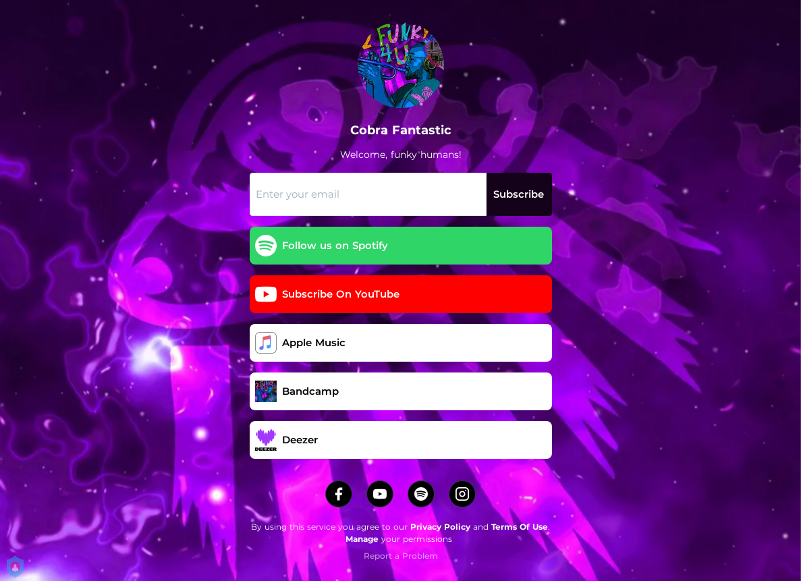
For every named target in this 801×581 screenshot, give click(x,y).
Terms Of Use (519, 527)
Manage (362, 539)
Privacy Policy (440, 527)
